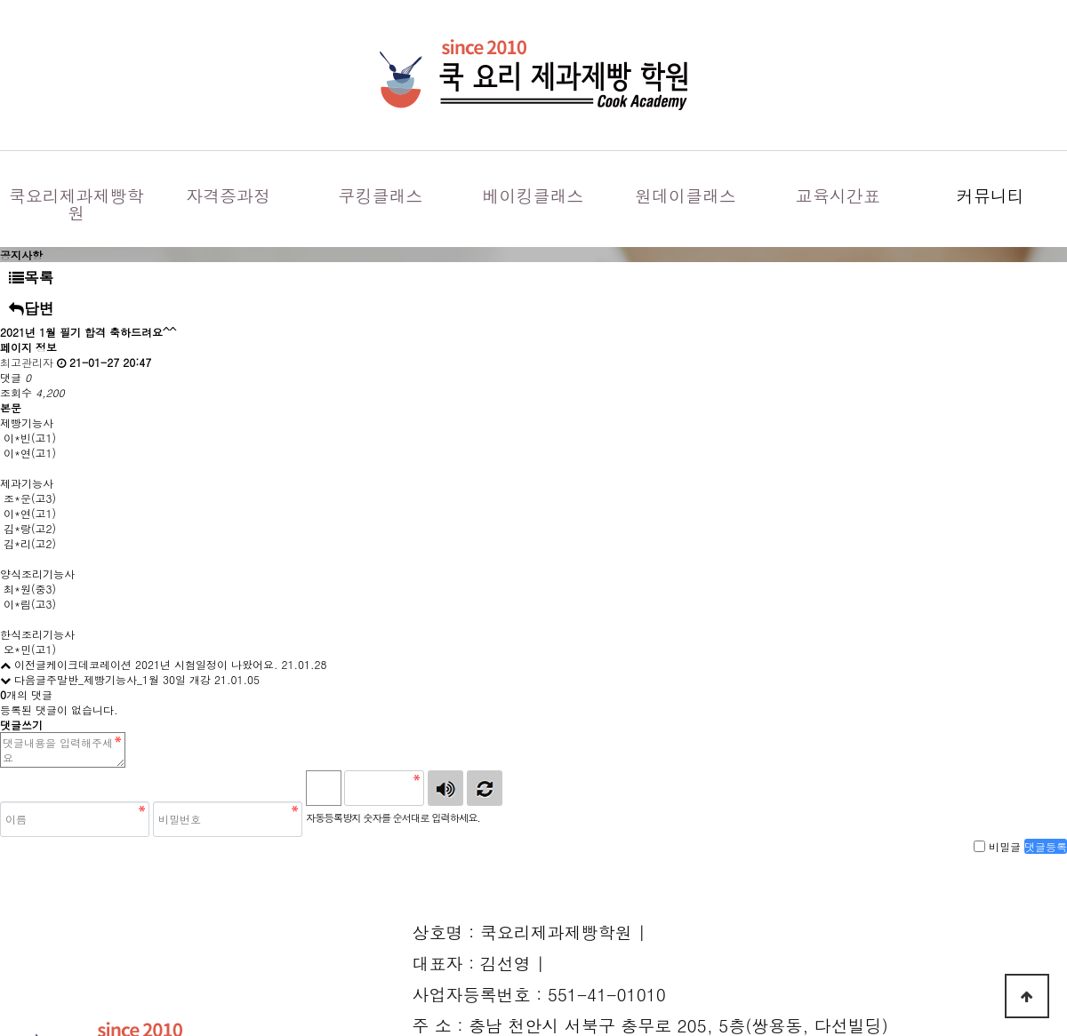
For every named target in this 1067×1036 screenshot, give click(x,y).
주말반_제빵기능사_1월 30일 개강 (128, 679)
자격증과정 (228, 195)
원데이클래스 (685, 195)
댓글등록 (1045, 846)
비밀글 (1005, 846)
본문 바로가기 (0, 0)
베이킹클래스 (532, 195)
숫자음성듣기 (445, 788)
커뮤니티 (990, 195)
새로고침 (484, 788)
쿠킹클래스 (381, 195)
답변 (31, 308)
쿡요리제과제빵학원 (76, 203)
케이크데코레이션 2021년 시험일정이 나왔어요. (162, 664)
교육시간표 (838, 195)
